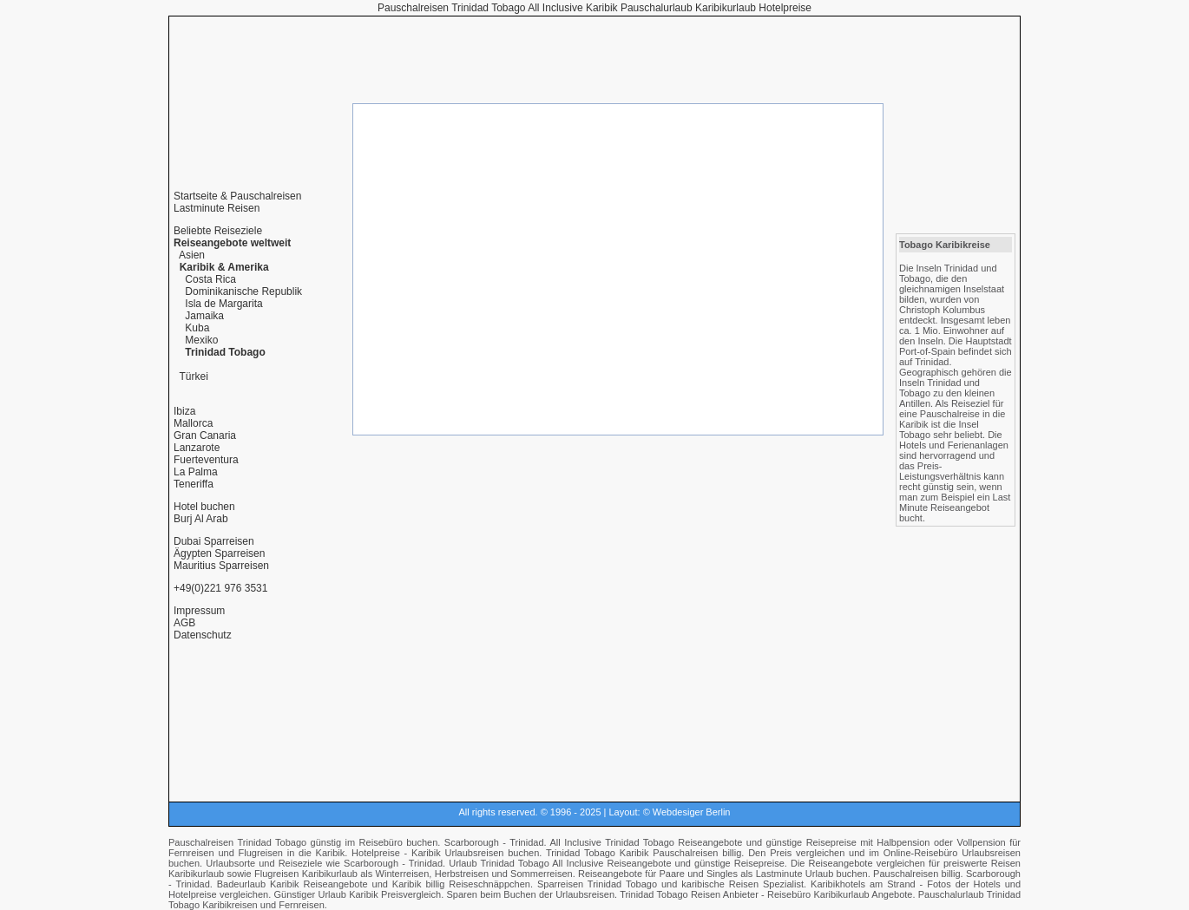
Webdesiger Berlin (692, 812)
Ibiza (184, 411)
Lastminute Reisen (216, 208)
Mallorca (193, 423)
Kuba (197, 328)
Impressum (199, 611)
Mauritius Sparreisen (221, 566)
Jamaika (204, 316)
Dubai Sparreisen (214, 541)
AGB (184, 623)
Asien (192, 255)
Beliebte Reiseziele (218, 231)
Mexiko (201, 340)
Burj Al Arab (201, 519)
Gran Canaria (205, 435)
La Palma (196, 472)
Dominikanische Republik (243, 291)
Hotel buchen (204, 507)
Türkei (193, 376)
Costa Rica (210, 279)
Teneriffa (193, 484)
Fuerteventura (206, 460)
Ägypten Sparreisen (219, 553)
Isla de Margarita (223, 304)
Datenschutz (203, 635)
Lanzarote (197, 448)
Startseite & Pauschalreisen (237, 196)
